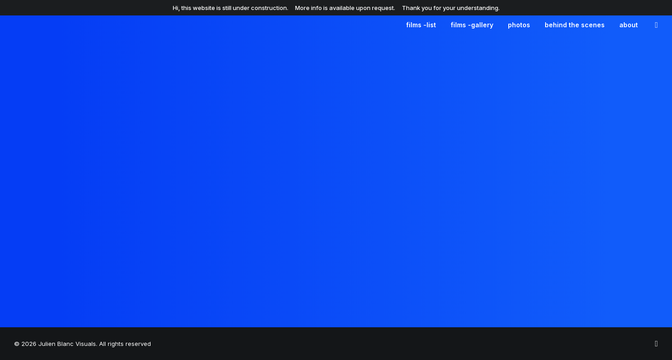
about (628, 25)
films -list (421, 25)
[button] (654, 25)
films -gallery (472, 25)
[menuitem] (421, 25)
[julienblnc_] (656, 344)
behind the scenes (575, 25)
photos (519, 25)
